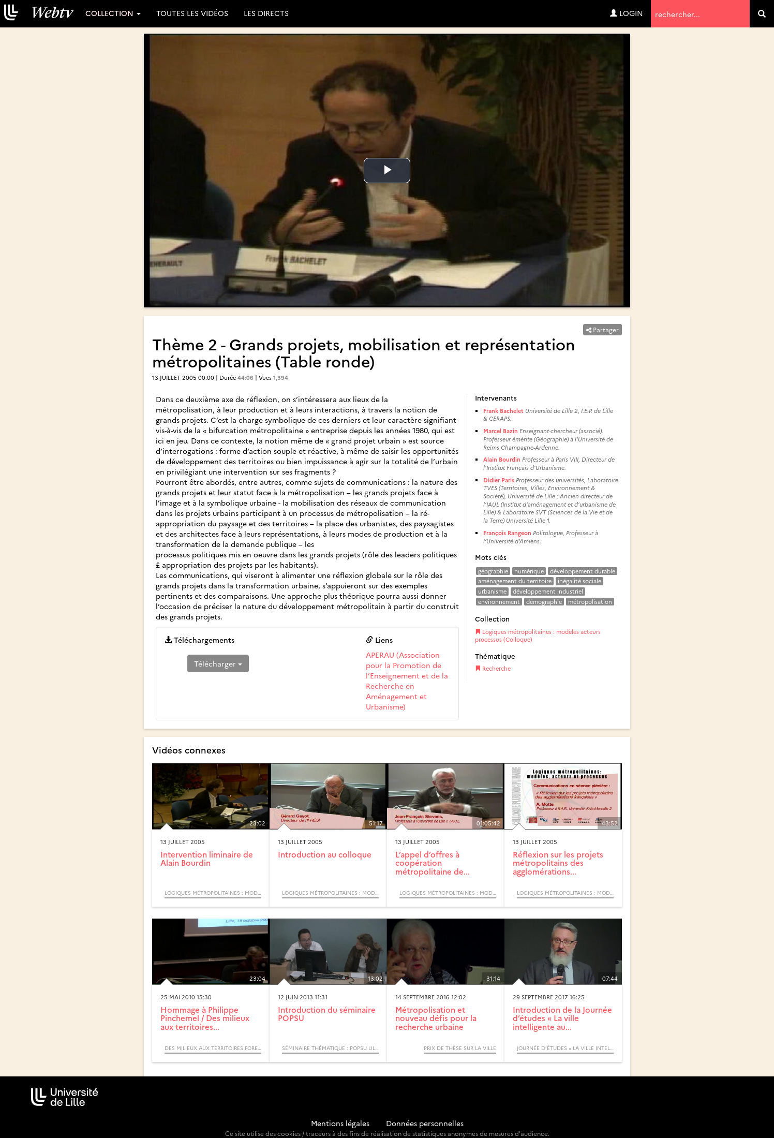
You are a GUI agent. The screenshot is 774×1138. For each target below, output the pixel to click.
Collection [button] (113, 13)
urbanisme (492, 591)
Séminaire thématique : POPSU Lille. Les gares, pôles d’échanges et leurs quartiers (330, 1048)
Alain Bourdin (501, 459)
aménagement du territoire (515, 581)
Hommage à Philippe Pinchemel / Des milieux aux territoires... (204, 1018)
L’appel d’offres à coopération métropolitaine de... (432, 863)
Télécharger (218, 663)
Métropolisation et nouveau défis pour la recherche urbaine (436, 1018)
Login (626, 13)
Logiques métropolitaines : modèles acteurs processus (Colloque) (538, 636)
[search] (762, 13)
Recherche (493, 668)
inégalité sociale (579, 581)
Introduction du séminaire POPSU (327, 1014)
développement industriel (548, 591)
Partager (602, 329)
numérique (529, 571)
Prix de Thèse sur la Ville (460, 1048)
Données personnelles (425, 1123)
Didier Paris (498, 480)
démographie (544, 601)
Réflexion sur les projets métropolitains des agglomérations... (558, 863)
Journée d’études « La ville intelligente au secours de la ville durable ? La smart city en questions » (565, 1048)
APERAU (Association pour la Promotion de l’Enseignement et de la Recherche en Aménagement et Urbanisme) (407, 680)
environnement (499, 601)
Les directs (266, 13)
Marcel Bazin (500, 431)
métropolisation (590, 601)
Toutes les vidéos (192, 13)
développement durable (582, 571)
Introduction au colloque (324, 854)
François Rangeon (507, 533)
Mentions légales (340, 1123)
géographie (493, 571)
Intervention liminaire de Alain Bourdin (206, 858)
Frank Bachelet (503, 411)
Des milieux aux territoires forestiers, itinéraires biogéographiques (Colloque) (213, 1048)
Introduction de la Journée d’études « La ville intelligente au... (562, 1018)
